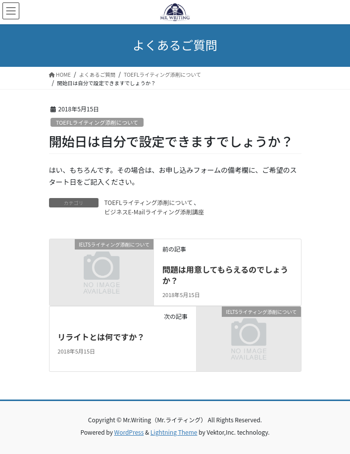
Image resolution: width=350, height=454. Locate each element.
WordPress (129, 432)
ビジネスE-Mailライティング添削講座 (154, 211)
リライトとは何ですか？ (101, 337)
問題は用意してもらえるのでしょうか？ (225, 274)
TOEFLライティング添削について (97, 122)
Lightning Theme (174, 432)
